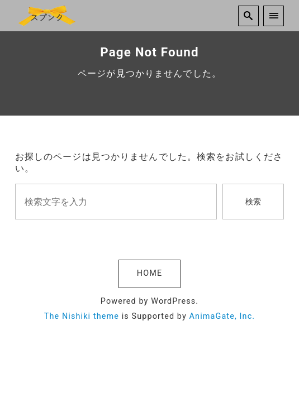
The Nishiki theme (81, 316)
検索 (253, 202)
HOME (149, 273)
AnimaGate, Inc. (222, 316)
